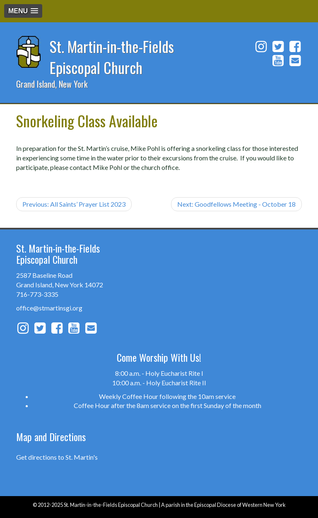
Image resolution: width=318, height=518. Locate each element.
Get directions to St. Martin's (57, 457)
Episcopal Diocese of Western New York (240, 504)
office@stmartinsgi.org (49, 308)
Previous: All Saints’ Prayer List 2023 (73, 204)
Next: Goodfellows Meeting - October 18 (236, 204)
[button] (23, 11)
